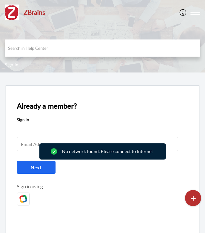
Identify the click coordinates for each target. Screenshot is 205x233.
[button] (183, 12)
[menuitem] (183, 12)
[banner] (102, 36)
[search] (102, 48)
